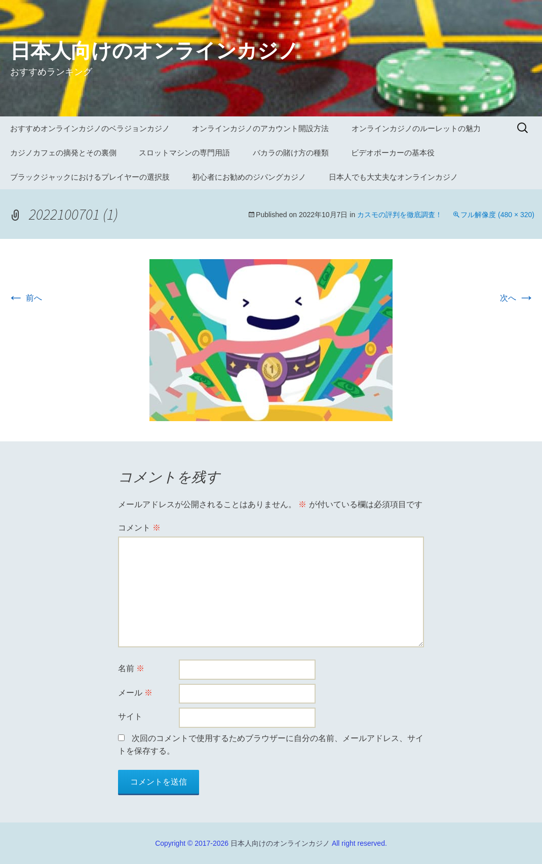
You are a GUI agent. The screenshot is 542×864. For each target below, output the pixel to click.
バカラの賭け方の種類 (291, 152)
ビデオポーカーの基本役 (393, 152)
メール (135, 692)
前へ (25, 298)
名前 (131, 668)
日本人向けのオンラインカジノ (280, 843)
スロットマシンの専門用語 (184, 152)
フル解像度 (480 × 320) (497, 215)
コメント (139, 527)
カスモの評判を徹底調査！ (399, 215)
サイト (130, 716)
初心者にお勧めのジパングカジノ (249, 177)
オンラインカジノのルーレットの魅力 (416, 128)
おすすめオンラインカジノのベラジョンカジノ (90, 128)
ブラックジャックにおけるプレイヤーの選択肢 (90, 177)
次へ (517, 298)
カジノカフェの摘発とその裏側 (63, 152)
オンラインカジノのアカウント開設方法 (260, 128)
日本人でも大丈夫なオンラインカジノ (393, 177)
